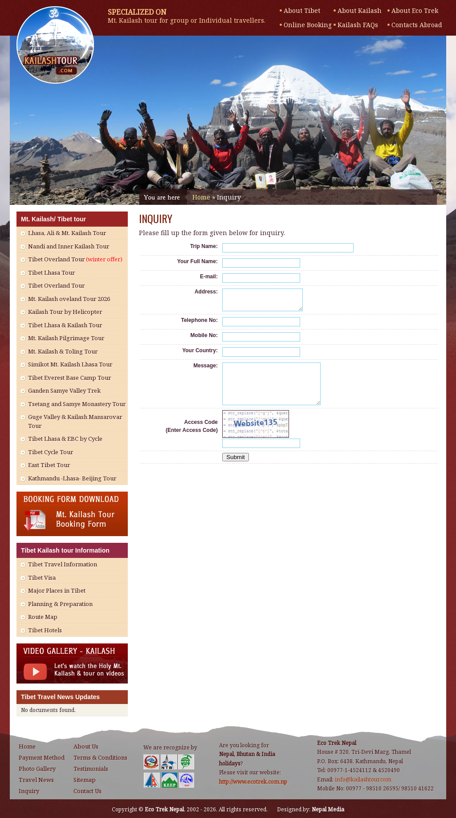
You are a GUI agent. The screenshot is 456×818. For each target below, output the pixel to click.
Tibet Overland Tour (75, 259)
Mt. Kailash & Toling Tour (63, 351)
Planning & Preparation (60, 604)
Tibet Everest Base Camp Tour (69, 378)
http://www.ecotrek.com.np (253, 781)
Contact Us (87, 791)
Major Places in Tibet (57, 590)
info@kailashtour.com (363, 779)
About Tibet (302, 10)
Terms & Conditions (100, 757)
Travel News (36, 780)
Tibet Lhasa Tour (51, 273)
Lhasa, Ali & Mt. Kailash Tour (67, 233)
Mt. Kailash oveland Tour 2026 (69, 299)
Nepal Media (328, 809)
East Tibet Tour (49, 465)
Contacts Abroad (415, 24)
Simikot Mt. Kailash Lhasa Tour (70, 364)
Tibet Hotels (45, 630)
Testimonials (90, 769)
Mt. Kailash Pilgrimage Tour (66, 338)
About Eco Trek (414, 10)
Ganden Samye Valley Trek (64, 391)
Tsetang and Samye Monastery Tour (77, 404)
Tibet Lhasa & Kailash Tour (65, 325)
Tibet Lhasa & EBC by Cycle (65, 439)
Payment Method (42, 757)
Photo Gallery (37, 769)
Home (201, 197)
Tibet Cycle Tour (50, 452)
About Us (85, 746)
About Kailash (360, 10)
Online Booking (308, 24)
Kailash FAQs (358, 24)
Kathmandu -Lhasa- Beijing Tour (72, 478)
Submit (235, 469)
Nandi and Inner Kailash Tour (68, 246)
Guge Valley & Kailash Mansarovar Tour (75, 421)
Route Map (42, 617)
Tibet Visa (42, 578)
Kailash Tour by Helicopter (65, 312)
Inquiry (29, 791)
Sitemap (84, 780)
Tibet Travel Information (62, 564)
